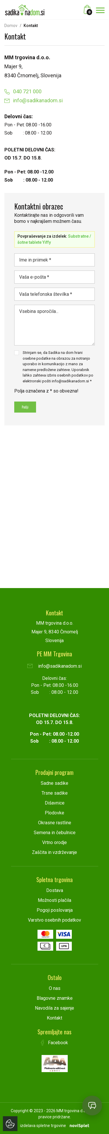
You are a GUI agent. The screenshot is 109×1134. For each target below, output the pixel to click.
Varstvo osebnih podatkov (54, 920)
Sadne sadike (54, 783)
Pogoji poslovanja (55, 910)
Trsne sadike (55, 793)
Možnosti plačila (54, 900)
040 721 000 (23, 91)
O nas (54, 988)
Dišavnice (55, 803)
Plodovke (54, 813)
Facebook (54, 1042)
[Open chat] (92, 1105)
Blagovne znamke (55, 998)
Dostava (54, 890)
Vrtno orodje (54, 842)
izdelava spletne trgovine (43, 1125)
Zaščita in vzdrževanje (54, 852)
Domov (10, 25)
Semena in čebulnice (55, 832)
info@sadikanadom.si (33, 100)
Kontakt (54, 1018)
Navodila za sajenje (54, 1008)
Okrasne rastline (54, 822)
